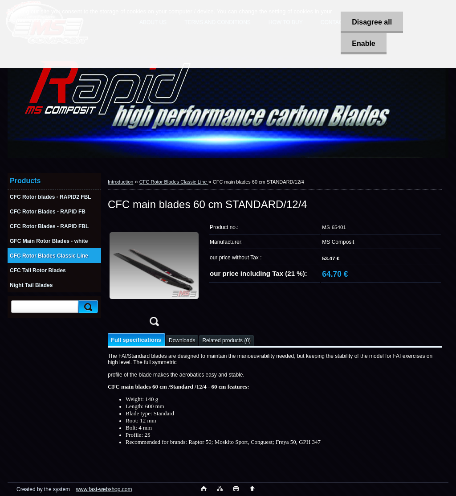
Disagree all (372, 22)
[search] (87, 306)
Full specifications (136, 339)
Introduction (120, 181)
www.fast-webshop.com (104, 489)
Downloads (182, 340)
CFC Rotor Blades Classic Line (173, 181)
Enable (363, 43)
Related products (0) (226, 340)
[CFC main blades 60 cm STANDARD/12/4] (154, 275)
